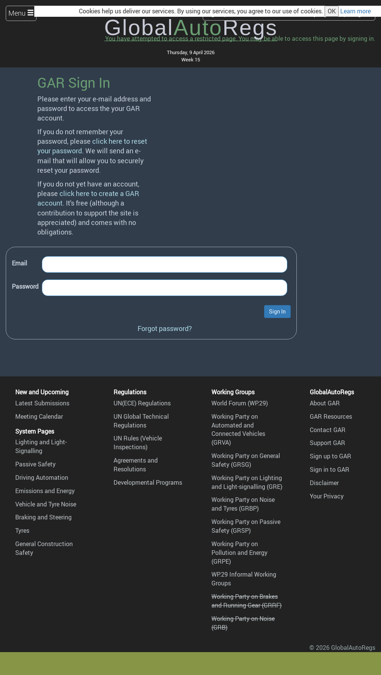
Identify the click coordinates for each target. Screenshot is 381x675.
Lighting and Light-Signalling (41, 446)
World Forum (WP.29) (239, 403)
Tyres (22, 530)
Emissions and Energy (45, 491)
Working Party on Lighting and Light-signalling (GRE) (246, 482)
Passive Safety (35, 464)
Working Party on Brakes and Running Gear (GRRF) (246, 600)
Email (19, 263)
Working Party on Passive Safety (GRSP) (245, 526)
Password (25, 286)
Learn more (355, 11)
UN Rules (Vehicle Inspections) (138, 442)
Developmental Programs (148, 482)
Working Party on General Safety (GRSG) (245, 460)
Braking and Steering (43, 517)
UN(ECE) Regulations (142, 403)
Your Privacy (327, 496)
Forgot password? (165, 328)
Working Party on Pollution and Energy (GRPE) (239, 553)
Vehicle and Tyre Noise (45, 504)
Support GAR (327, 443)
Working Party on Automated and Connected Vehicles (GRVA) (238, 429)
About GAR (325, 403)
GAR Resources (331, 416)
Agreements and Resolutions (136, 464)
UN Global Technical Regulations (141, 420)
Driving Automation (41, 477)
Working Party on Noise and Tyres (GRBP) (243, 504)
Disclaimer (324, 483)
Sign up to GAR (330, 456)
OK (332, 11)
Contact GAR (328, 430)
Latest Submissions (42, 403)
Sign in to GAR (329, 469)
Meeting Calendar (39, 416)
